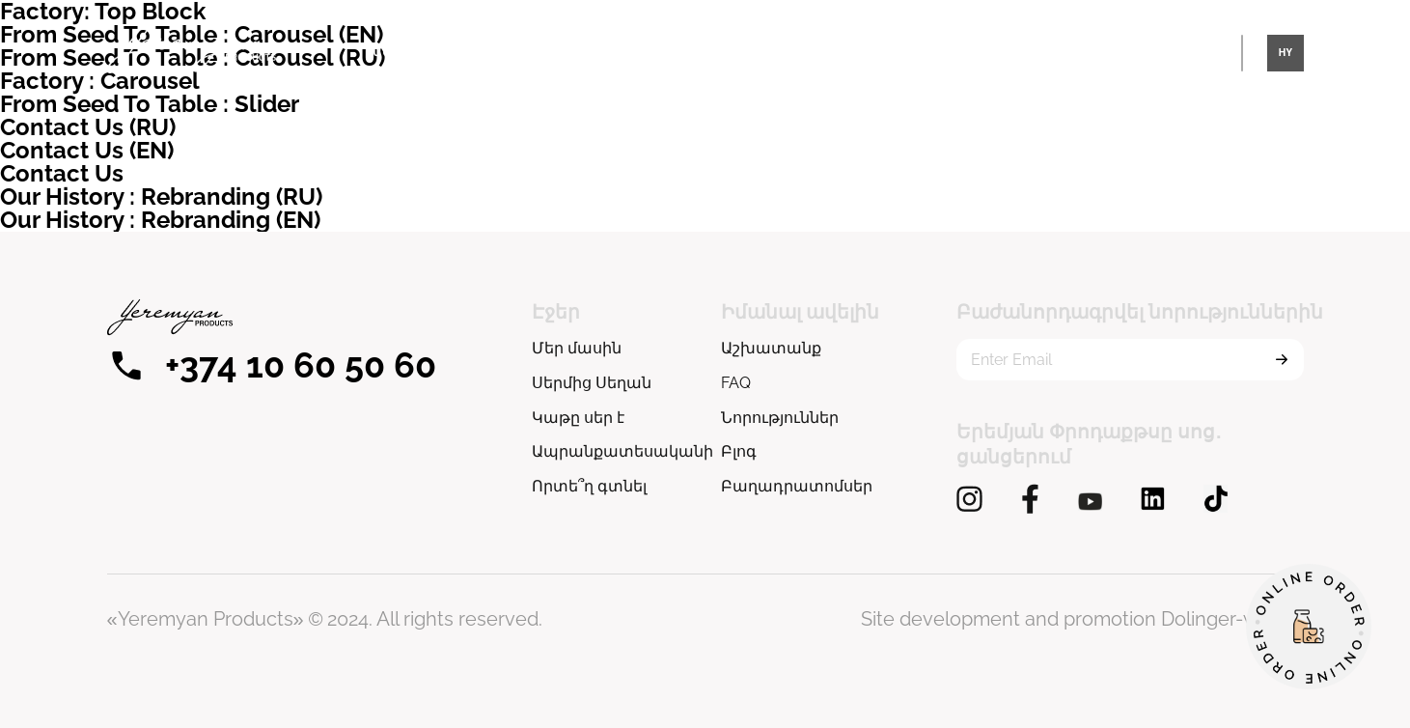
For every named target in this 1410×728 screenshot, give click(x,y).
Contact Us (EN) (87, 150)
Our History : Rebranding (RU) (161, 196)
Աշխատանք (771, 348)
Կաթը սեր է (533, 52)
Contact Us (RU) (88, 127)
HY (1285, 52)
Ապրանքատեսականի (686, 52)
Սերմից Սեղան (989, 52)
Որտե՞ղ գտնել (845, 52)
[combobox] (1285, 53)
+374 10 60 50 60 (271, 365)
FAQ (736, 383)
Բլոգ (739, 451)
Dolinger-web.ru (1232, 618)
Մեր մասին (409, 52)
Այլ (1101, 52)
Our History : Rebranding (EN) (160, 220)
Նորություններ (780, 417)
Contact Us (62, 173)
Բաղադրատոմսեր (796, 486)
